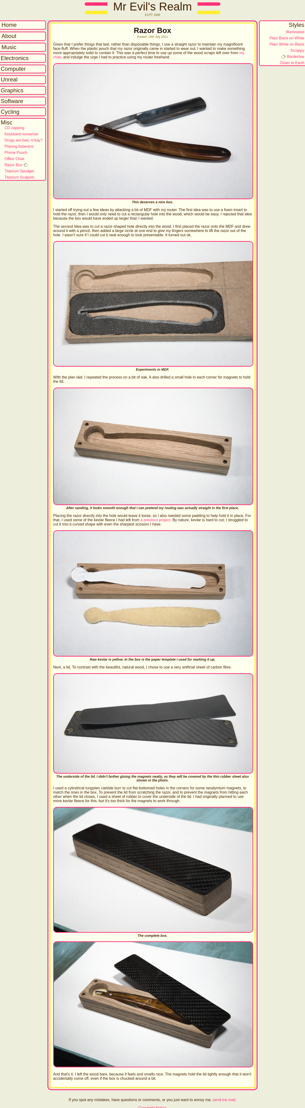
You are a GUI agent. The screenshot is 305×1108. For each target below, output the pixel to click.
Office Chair (14, 159)
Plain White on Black (286, 44)
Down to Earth (292, 63)
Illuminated (295, 32)
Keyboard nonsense (21, 134)
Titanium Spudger (19, 171)
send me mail (224, 1100)
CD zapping (14, 128)
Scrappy (297, 50)
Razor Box (13, 165)
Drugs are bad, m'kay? (23, 140)
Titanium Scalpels (19, 177)
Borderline (295, 57)
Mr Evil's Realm (152, 6)
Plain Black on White (286, 38)
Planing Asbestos (19, 146)
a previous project (155, 520)
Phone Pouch (16, 153)
